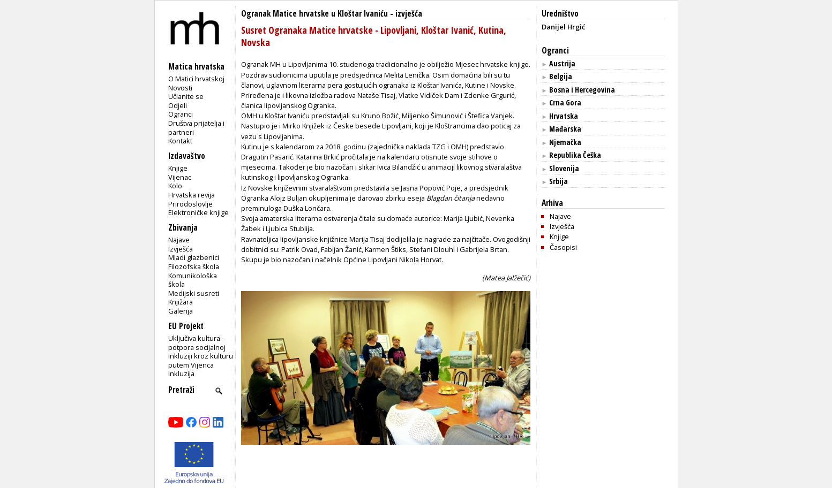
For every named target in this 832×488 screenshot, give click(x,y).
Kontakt (180, 141)
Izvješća (180, 249)
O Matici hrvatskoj (196, 78)
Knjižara (180, 302)
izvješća (408, 13)
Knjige (178, 168)
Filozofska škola (193, 266)
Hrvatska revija (191, 195)
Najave (179, 240)
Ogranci (180, 114)
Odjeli (177, 105)
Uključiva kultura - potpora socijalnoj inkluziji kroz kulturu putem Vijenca (200, 351)
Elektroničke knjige (198, 212)
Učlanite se (186, 96)
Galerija (180, 311)
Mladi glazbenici (193, 257)
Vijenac (179, 177)
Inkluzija (181, 373)
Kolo (175, 185)
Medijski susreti (193, 293)
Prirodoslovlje (190, 204)
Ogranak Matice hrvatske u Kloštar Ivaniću (314, 13)
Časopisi (563, 247)
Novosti (180, 88)
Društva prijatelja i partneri (196, 127)
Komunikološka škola (192, 280)
